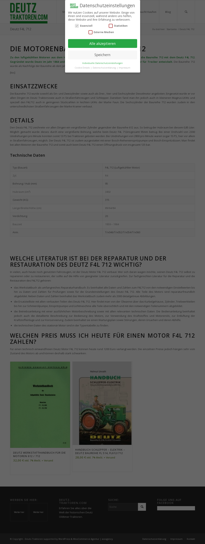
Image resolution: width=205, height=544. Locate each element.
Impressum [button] (124, 67)
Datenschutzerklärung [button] (104, 67)
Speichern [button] (102, 54)
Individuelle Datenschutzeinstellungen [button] (102, 63)
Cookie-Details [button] (82, 67)
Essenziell (83, 25)
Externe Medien (101, 32)
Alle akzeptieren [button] (102, 43)
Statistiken (118, 25)
